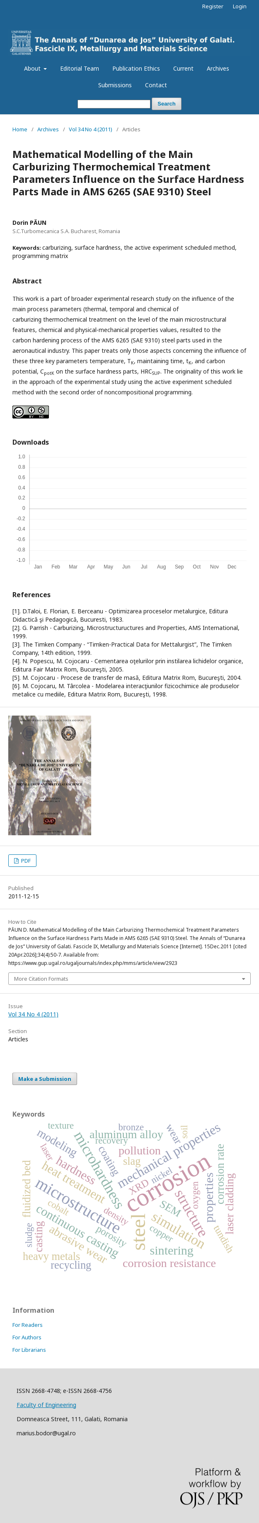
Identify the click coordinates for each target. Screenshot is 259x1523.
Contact (156, 85)
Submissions (115, 85)
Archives (218, 68)
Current (183, 68)
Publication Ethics (136, 68)
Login (240, 6)
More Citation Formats (41, 978)
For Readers (27, 1325)
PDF (25, 860)
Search (166, 104)
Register (212, 6)
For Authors (26, 1337)
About (33, 68)
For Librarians (29, 1349)
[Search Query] (113, 104)
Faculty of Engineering (46, 1405)
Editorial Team (79, 68)
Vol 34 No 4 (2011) (90, 129)
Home (19, 129)
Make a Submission (44, 1079)
